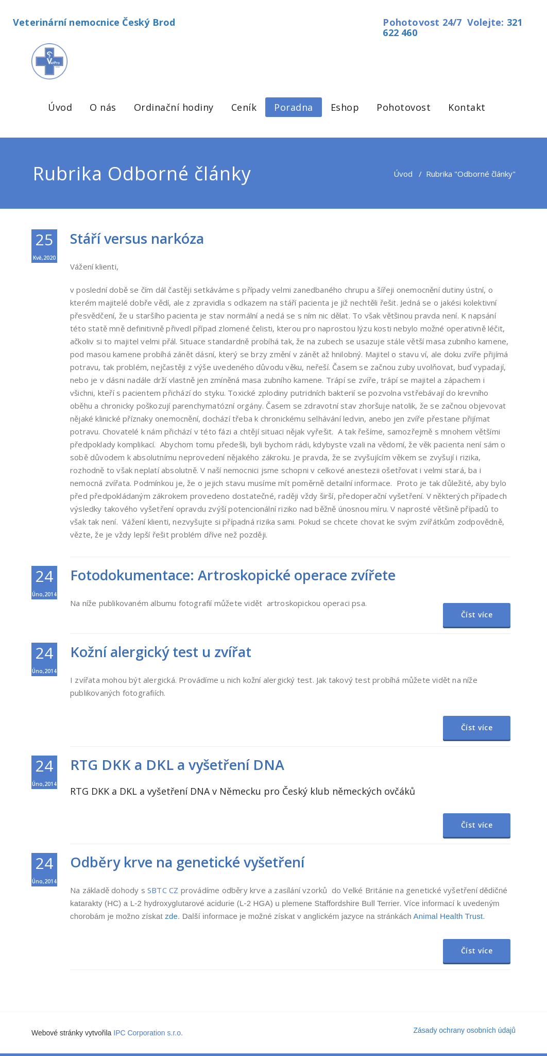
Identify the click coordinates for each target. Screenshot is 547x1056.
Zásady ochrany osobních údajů (465, 1030)
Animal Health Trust (448, 916)
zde (171, 916)
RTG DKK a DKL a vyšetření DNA (177, 764)
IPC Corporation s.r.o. (148, 1033)
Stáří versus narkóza (137, 238)
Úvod (60, 107)
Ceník (244, 107)
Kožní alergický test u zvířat (160, 651)
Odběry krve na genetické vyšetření (187, 861)
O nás (103, 107)
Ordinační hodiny (174, 107)
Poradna (293, 107)
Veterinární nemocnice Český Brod (94, 22)
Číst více (477, 614)
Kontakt (467, 107)
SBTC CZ (162, 890)
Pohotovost (404, 107)
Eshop (345, 107)
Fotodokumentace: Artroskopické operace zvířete (233, 574)
